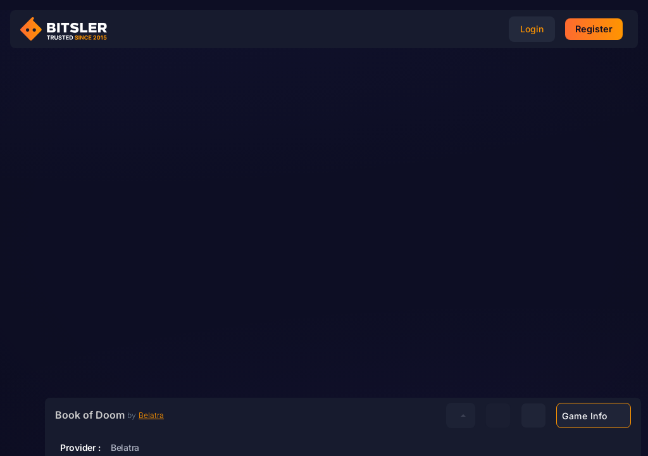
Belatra (169, 409)
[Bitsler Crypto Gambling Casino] (68, 29)
